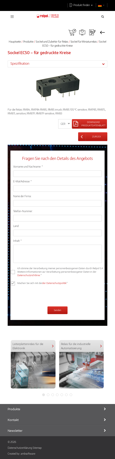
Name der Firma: (22, 196)
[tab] (57, 63)
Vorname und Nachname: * (28, 166)
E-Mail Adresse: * (22, 181)
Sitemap (37, 447)
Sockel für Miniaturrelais (83, 41)
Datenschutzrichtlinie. (29, 275)
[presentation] (41, 296)
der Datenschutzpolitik (54, 283)
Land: (16, 225)
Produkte (28, 41)
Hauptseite (15, 41)
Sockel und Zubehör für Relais (52, 41)
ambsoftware (28, 453)
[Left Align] (89, 124)
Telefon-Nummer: (23, 211)
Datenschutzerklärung (20, 447)
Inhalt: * (17, 240)
